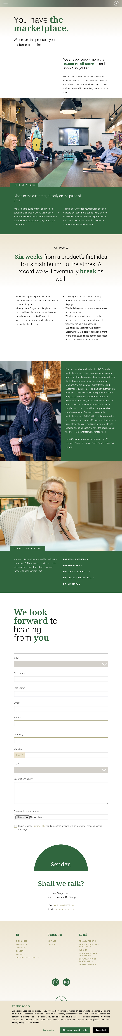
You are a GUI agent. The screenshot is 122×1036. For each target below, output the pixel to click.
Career (20, 951)
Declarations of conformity (88, 960)
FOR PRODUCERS (78, 565)
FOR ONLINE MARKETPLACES (84, 578)
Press (51, 944)
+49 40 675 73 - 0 (64, 905)
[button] (6, 3)
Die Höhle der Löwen (27, 958)
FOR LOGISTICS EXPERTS (82, 571)
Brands (20, 954)
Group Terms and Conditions (88, 954)
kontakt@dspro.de (64, 909)
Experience (22, 941)
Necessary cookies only (75, 1030)
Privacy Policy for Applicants (89, 945)
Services (21, 948)
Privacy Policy (40, 826)
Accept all (101, 1030)
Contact (53, 941)
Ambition (21, 944)
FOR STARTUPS (77, 584)
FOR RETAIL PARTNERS (81, 559)
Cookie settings (87, 964)
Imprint (84, 950)
